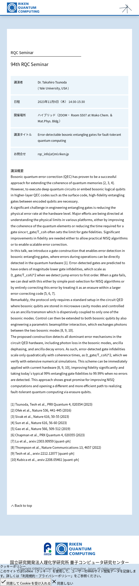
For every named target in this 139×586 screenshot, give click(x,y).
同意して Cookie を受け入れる (25, 582)
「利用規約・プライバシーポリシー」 (46, 575)
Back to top (23, 505)
